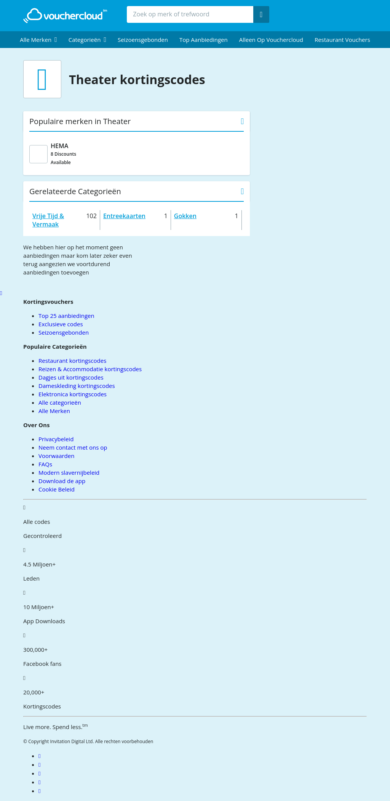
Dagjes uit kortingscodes (70, 377)
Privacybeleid (56, 439)
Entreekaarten (124, 216)
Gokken (185, 216)
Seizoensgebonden (143, 39)
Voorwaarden (56, 456)
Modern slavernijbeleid (68, 472)
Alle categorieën (59, 402)
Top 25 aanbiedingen (66, 315)
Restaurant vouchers (342, 39)
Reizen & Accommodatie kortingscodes (90, 369)
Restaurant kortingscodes (72, 360)
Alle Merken (54, 411)
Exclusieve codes (60, 324)
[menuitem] (38, 39)
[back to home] (65, 15)
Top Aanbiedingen (203, 39)
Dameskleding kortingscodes (76, 385)
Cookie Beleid (56, 489)
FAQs (45, 464)
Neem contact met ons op (72, 447)
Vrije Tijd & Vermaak (48, 220)
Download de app (61, 481)
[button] (38, 39)
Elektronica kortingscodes (72, 394)
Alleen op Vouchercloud (271, 39)
